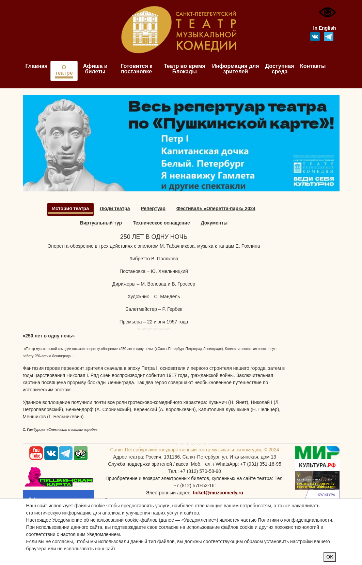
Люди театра (115, 208)
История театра (70, 208)
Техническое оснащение (161, 223)
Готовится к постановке (136, 68)
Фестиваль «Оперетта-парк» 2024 (215, 208)
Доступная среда (279, 68)
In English (324, 28)
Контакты (313, 66)
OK (329, 557)
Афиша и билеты (95, 68)
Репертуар (153, 208)
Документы (214, 223)
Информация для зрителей (235, 68)
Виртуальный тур (101, 223)
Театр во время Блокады (184, 68)
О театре (64, 70)
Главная (37, 66)
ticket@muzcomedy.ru (218, 492)
